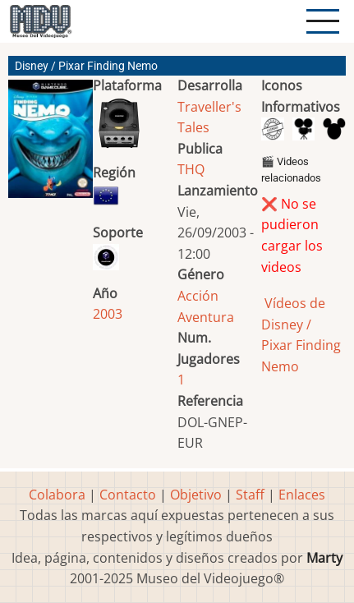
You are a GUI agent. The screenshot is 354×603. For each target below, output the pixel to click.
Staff (250, 495)
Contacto (127, 495)
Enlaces (301, 495)
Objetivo (196, 495)
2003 (107, 314)
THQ (191, 169)
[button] (50, 145)
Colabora (57, 495)
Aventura (205, 317)
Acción (197, 296)
